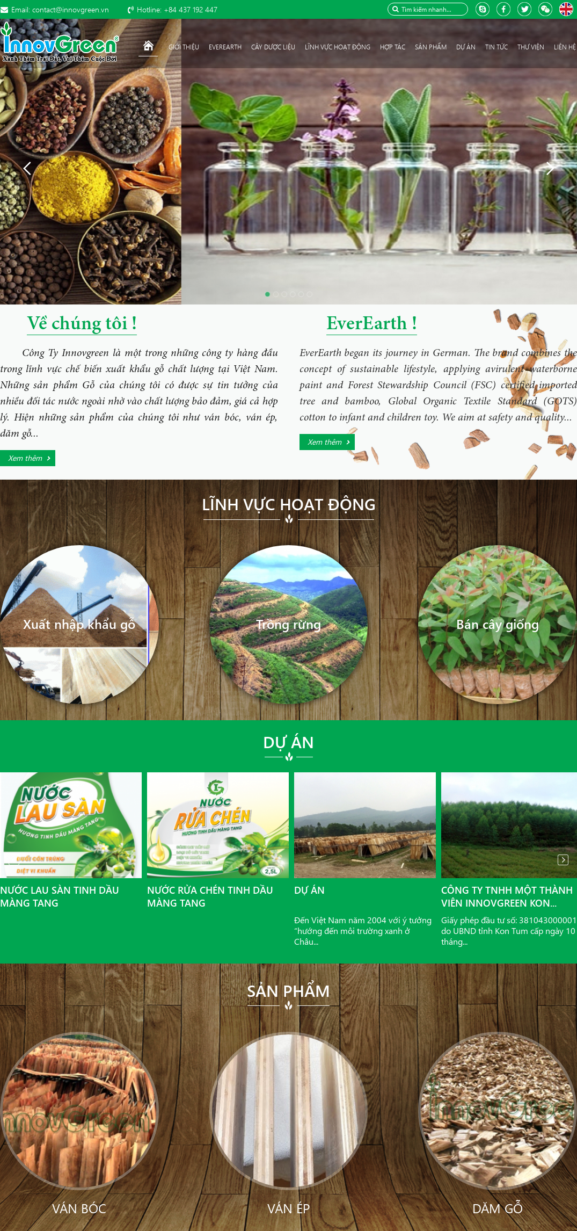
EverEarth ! (371, 325)
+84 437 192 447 (177, 9)
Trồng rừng (288, 623)
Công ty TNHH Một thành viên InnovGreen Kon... (507, 896)
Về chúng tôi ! (82, 325)
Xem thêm (25, 458)
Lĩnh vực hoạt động (289, 504)
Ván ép (288, 1207)
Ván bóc (79, 1207)
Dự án (288, 741)
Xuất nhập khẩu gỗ (79, 623)
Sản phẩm (288, 990)
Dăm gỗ (497, 1207)
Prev (14, 859)
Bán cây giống (497, 623)
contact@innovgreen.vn (60, 9)
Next (563, 859)
